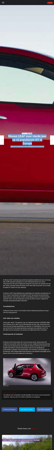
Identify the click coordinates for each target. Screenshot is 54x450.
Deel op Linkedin (45, 409)
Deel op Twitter (28, 409)
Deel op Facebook (10, 409)
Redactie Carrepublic (10, 393)
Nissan (34, 428)
